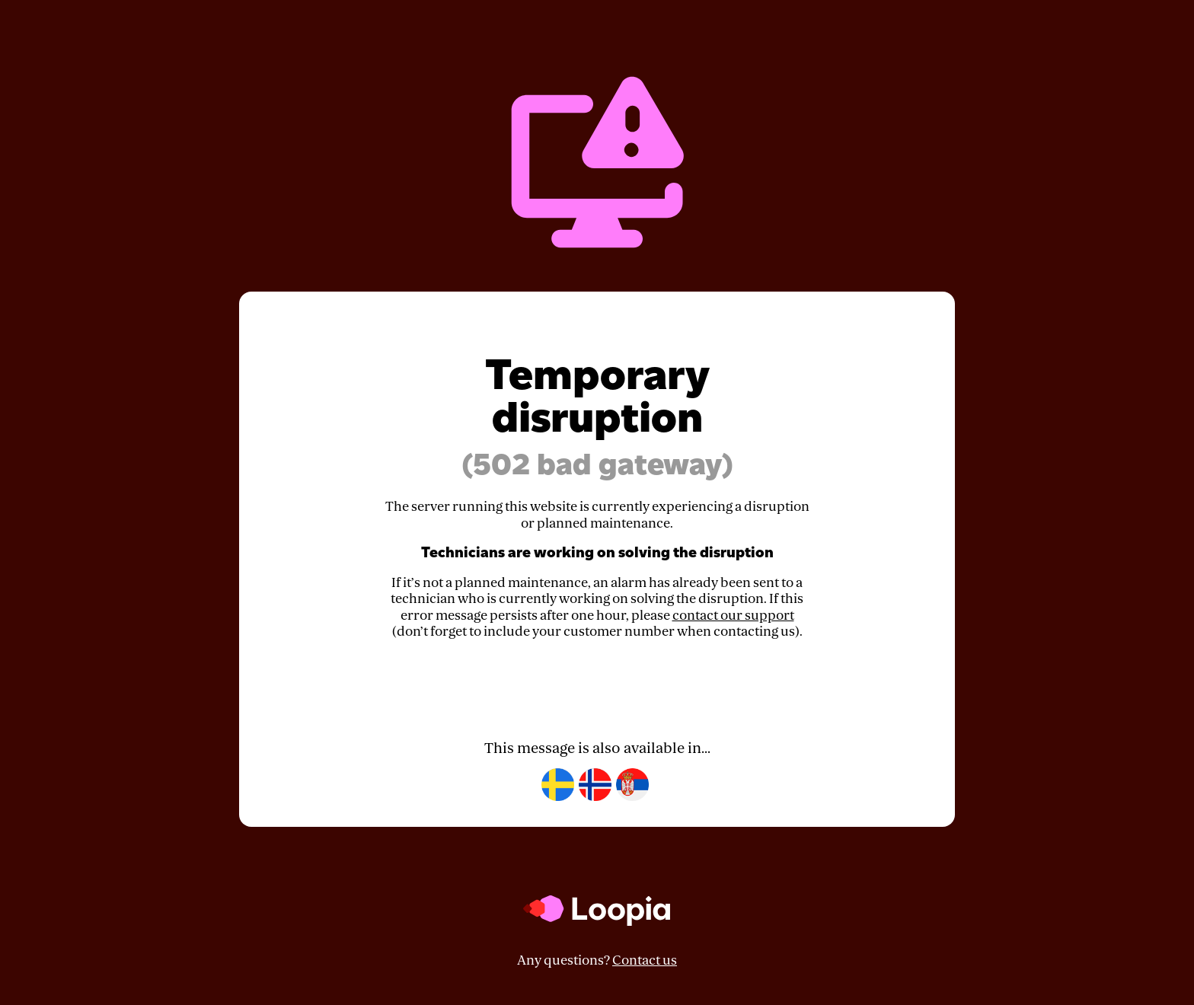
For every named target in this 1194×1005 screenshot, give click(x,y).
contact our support (733, 616)
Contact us (644, 960)
